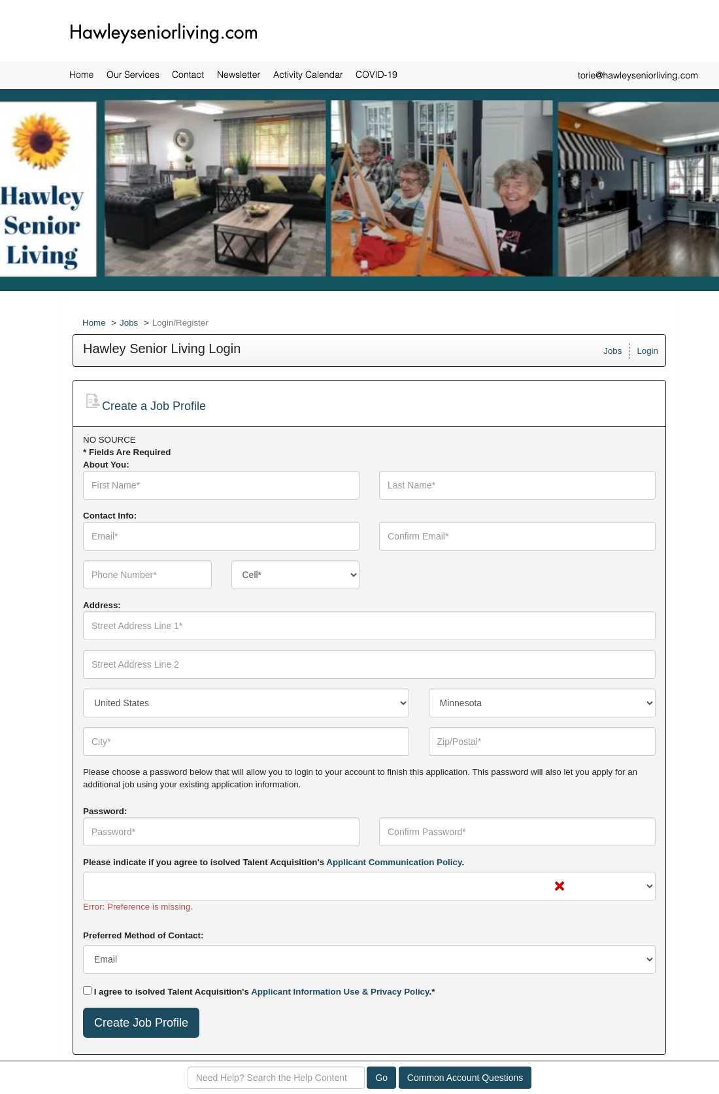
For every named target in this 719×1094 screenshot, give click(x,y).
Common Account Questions (465, 1077)
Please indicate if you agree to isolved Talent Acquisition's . (273, 862)
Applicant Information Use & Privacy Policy (340, 992)
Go (381, 1077)
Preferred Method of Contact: (143, 935)
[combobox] (295, 574)
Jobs (129, 323)
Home (94, 323)
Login (647, 351)
